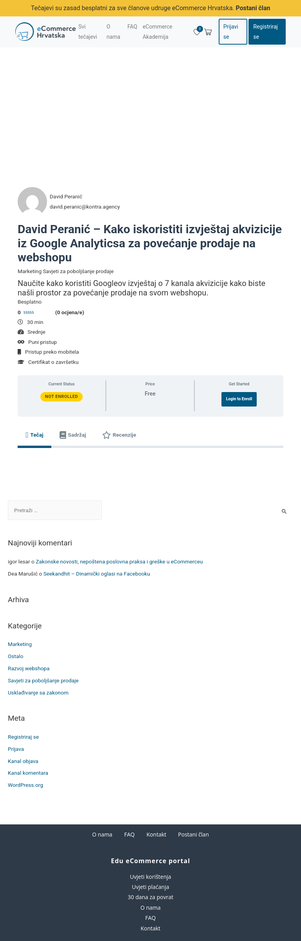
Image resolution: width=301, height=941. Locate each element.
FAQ (129, 834)
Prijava (16, 748)
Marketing (20, 644)
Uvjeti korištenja (150, 876)
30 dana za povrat (150, 897)
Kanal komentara (28, 773)
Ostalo (16, 656)
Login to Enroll (239, 398)
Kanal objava (23, 760)
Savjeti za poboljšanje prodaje (43, 680)
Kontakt (157, 834)
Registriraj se (265, 31)
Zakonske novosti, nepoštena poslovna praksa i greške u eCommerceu (119, 561)
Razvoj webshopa (28, 668)
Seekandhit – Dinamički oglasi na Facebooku (97, 573)
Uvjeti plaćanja (150, 886)
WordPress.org (25, 785)
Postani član (253, 8)
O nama (102, 834)
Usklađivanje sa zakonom (38, 692)
